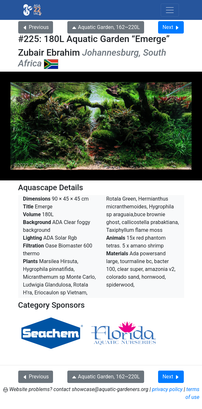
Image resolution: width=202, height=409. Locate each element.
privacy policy (167, 389)
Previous (35, 27)
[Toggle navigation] (170, 10)
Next (171, 27)
